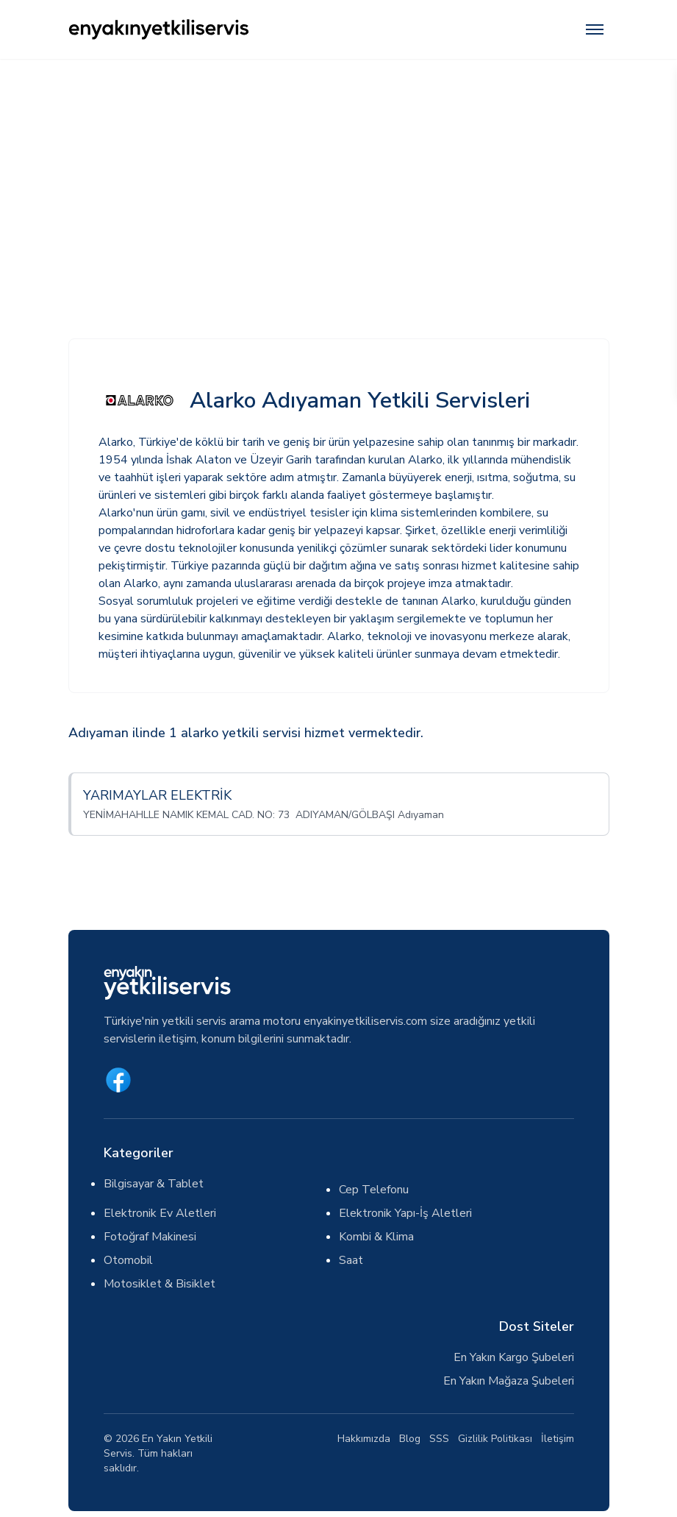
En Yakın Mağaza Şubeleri (508, 1381)
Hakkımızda (363, 1439)
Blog (409, 1439)
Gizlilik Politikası (495, 1439)
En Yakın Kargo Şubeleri (514, 1357)
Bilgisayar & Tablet (154, 1184)
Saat (351, 1260)
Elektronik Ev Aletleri (160, 1213)
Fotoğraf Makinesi (150, 1237)
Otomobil (128, 1260)
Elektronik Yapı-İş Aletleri (405, 1213)
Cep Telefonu (374, 1190)
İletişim (557, 1439)
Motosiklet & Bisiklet (159, 1284)
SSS (439, 1439)
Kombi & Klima (376, 1237)
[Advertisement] (338, 169)
